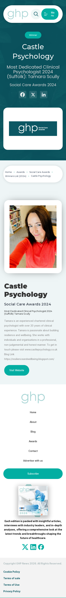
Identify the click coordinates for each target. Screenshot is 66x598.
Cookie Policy (11, 571)
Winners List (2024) (15, 176)
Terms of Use (11, 584)
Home (8, 172)
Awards (21, 172)
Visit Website (16, 370)
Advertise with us (33, 460)
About (33, 422)
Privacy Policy (11, 591)
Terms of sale (11, 578)
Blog (33, 431)
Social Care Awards (39, 172)
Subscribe (33, 473)
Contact (33, 451)
